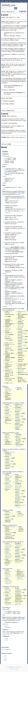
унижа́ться (8, 532)
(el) (12, 365)
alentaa (7, 482)
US (6, 159)
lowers (4, 192)
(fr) (10, 347)
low (17, 168)
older (11, 174)
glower (7, 626)
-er (4, 649)
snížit (6, 408)
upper (11, 179)
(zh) (8, 334)
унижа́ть (7, 516)
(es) (26, 372)
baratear (7, 604)
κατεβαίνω (7, 597)
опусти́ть (20, 333)
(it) (11, 369)
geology (7, 173)
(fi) (14, 344)
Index (10, 1)
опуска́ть (20, 330)
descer (19, 326)
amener (7, 350)
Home (3, 1)
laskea (11, 344)
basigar (7, 423)
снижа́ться (18, 589)
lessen (6, 304)
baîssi (21, 404)
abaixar (7, 329)
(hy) (12, 320)
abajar (16, 506)
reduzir (17, 546)
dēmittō (20, 313)
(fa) (23, 320)
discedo (23, 311)
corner (4, 633)
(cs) (9, 408)
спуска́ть (20, 336)
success (10, 634)
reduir (6, 547)
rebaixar (17, 408)
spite (8, 633)
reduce (17, 285)
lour (18, 622)
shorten (12, 281)
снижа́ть (20, 342)
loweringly (8, 627)
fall (6, 300)
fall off (9, 300)
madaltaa (7, 411)
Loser (5, 656)
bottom (7, 170)
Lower (5, 655)
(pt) (23, 324)
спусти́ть (20, 339)
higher (13, 178)
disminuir (7, 476)
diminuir (7, 455)
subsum (20, 405)
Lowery (5, 658)
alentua (11, 526)
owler (6, 638)
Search (6, 1)
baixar (6, 328)
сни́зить (20, 345)
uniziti (19, 516)
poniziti (19, 514)
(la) (26, 311)
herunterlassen (8, 362)
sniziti (19, 371)
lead (21, 633)
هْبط (6, 316)
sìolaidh (20, 367)
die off (19, 299)
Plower (5, 659)
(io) (10, 423)
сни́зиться (18, 592)
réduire (7, 558)
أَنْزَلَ (10, 311)
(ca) (10, 328)
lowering (18, 192)
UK (6, 158)
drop (23, 299)
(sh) (23, 369)
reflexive (7, 247)
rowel (6, 640)
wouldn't (5, 634)
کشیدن (20, 320)
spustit (10, 343)
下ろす (11, 373)
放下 (6, 336)
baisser (7, 390)
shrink (13, 300)
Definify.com (11, 667)
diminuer (7, 486)
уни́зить (7, 519)
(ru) (24, 330)
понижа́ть (20, 348)
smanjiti (19, 579)
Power (5, 660)
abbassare (7, 369)
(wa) (24, 378)
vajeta (6, 577)
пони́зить (20, 351)
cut (8, 297)
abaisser (7, 347)
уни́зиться (8, 535)
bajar (23, 372)
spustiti (19, 369)
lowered (17, 194)
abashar (11, 383)
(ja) (7, 372)
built (11, 633)
